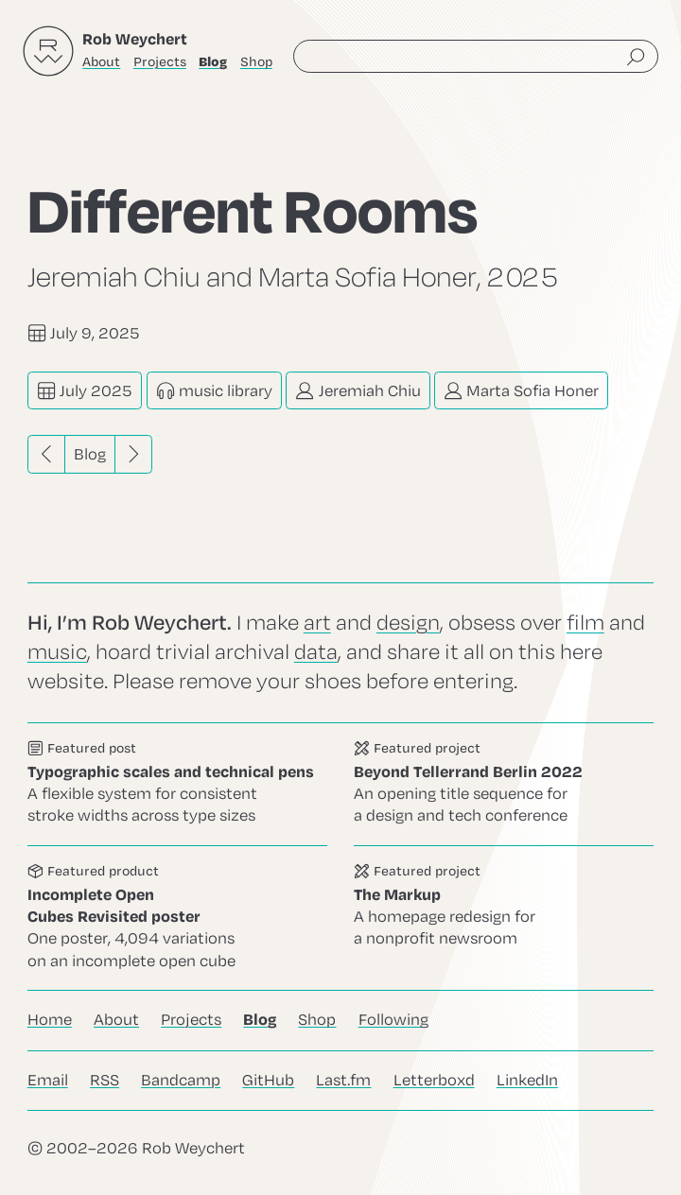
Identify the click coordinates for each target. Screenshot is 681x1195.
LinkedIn (527, 1080)
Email (47, 1080)
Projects (159, 62)
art (317, 623)
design (408, 623)
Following (393, 1020)
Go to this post (177, 784)
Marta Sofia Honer (521, 391)
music (57, 652)
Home (49, 1020)
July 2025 (84, 391)
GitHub (268, 1080)
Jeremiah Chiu (357, 391)
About (101, 62)
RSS (104, 1080)
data (316, 652)
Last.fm (343, 1080)
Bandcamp (180, 1080)
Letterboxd (434, 1080)
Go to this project (503, 784)
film (585, 623)
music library (214, 391)
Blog (90, 454)
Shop (256, 62)
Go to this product (177, 918)
